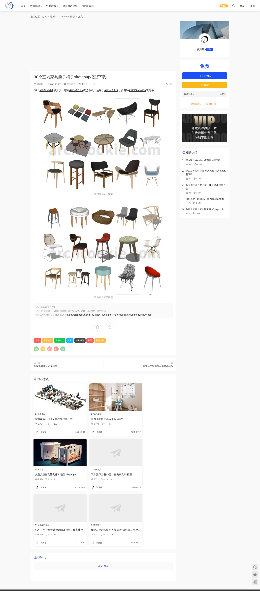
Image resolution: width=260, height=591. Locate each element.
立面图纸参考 (164, 561)
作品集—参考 (110, 570)
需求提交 (203, 551)
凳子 (37, 340)
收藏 (204, 85)
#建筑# (133, 90)
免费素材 (42, 414)
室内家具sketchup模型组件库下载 (54, 419)
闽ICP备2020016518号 (109, 583)
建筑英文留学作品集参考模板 (158, 366)
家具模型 (80, 340)
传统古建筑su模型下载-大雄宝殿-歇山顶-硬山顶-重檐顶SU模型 (149, 474)
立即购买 (204, 75)
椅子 (90, 340)
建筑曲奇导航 (70, 5)
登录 (106, 511)
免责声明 (203, 570)
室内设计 (60, 340)
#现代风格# (46, 90)
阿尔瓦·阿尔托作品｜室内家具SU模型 (54, 474)
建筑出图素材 (110, 551)
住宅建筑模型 (91, 470)
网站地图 (203, 560)
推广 (171, 84)
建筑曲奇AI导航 (26, 564)
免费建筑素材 (110, 560)
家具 (70, 340)
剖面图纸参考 (164, 566)
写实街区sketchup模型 (45, 366)
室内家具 (71, 84)
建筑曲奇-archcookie (9, 6)
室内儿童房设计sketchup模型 (99, 419)
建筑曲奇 (94, 583)
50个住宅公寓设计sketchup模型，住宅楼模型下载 (103, 474)
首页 (23, 5)
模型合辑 (100, 340)
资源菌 (40, 84)
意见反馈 (203, 555)
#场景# (141, 90)
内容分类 (203, 565)
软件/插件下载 (25, 569)
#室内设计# (111, 90)
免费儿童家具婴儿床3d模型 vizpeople (150, 419)
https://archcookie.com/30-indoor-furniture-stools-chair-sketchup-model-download (108, 314)
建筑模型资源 (110, 555)
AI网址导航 (88, 5)
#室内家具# (76, 90)
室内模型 (48, 340)
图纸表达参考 (110, 565)
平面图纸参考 (164, 556)
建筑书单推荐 (25, 573)
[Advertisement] (103, 44)
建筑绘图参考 (164, 551)
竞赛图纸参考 (164, 570)
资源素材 (35, 5)
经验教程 (51, 5)
